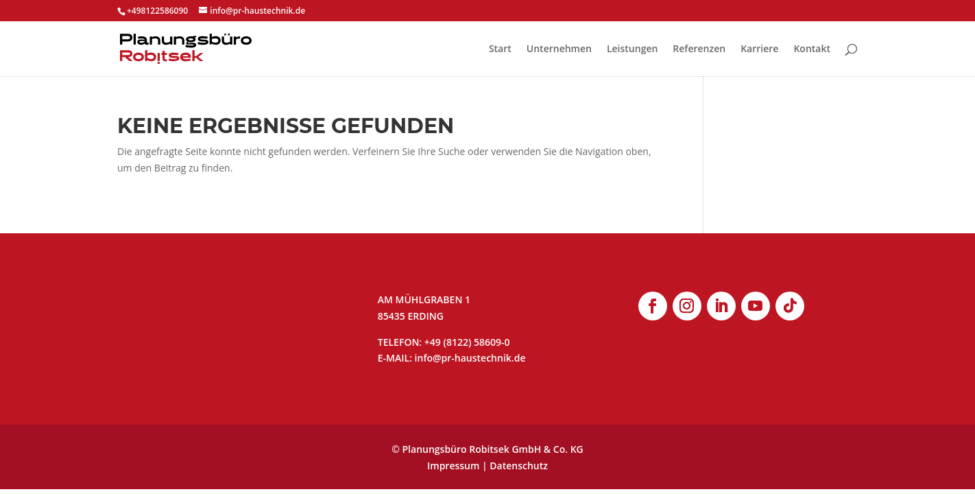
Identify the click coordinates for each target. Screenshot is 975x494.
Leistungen (632, 49)
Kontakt (811, 49)
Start (500, 49)
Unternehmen (559, 49)
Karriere (759, 49)
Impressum (453, 465)
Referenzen (699, 49)
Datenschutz (519, 465)
